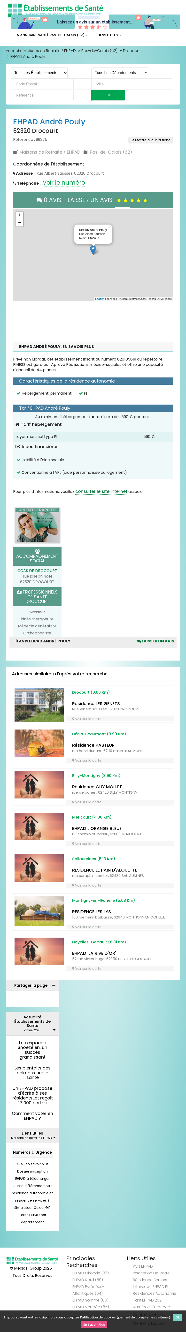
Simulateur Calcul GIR (32, 1207)
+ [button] (19, 215)
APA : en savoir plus (32, 1164)
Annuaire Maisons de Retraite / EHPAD (41, 50)
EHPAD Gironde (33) (90, 1273)
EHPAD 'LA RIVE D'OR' (94, 953)
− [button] (19, 222)
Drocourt (131, 50)
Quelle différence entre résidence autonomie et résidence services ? (32, 1193)
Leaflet (99, 299)
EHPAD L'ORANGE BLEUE (97, 828)
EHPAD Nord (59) (87, 1280)
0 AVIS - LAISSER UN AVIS (93, 200)
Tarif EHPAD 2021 (148, 1300)
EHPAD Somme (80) (90, 1300)
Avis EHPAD (143, 1266)
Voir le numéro (64, 183)
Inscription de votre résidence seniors (151, 1276)
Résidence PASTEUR (93, 745)
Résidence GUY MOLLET (97, 787)
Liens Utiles (107, 35)
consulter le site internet (101, 491)
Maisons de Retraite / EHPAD (49, 152)
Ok (177, 1318)
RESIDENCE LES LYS (91, 912)
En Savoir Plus (94, 1325)
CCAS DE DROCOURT (37, 570)
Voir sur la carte (86, 718)
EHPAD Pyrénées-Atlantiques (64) (88, 1290)
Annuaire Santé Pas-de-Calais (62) (52, 35)
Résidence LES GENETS (96, 703)
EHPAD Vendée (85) (90, 1307)
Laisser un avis (155, 641)
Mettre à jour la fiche (150, 140)
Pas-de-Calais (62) (99, 50)
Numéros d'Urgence (32, 1152)
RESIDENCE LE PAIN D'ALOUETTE (104, 870)
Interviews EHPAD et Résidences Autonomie (154, 1290)
